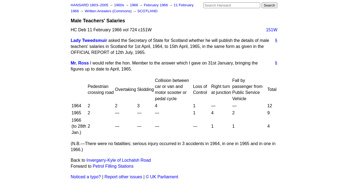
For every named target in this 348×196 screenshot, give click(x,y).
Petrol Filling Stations (113, 166)
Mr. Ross (80, 63)
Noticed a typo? (86, 176)
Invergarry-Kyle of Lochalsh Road (118, 160)
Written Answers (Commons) (109, 11)
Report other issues (123, 176)
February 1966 (156, 5)
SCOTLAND (147, 11)
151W (271, 29)
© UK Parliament (162, 176)
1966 (134, 5)
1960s (119, 5)
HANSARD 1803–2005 (89, 5)
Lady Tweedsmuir (89, 40)
